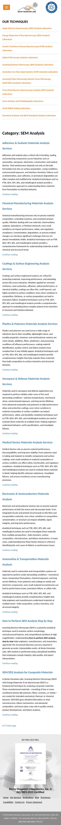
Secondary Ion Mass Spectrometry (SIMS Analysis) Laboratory (30, 72)
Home (5, 797)
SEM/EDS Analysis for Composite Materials (27, 672)
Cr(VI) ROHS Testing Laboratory (16, 108)
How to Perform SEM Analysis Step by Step (27, 621)
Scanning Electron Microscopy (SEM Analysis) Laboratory (28, 64)
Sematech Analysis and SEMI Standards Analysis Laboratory (29, 115)
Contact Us (19, 802)
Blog (37, 797)
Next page (11, 725)
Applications (28, 797)
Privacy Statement (34, 802)
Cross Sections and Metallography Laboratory (22, 101)
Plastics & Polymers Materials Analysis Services (30, 324)
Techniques (46, 797)
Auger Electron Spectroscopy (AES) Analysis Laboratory (27, 28)
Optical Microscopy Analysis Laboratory (20, 57)
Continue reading (10, 194)
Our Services (15, 797)
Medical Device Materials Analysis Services (27, 442)
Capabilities (8, 802)
